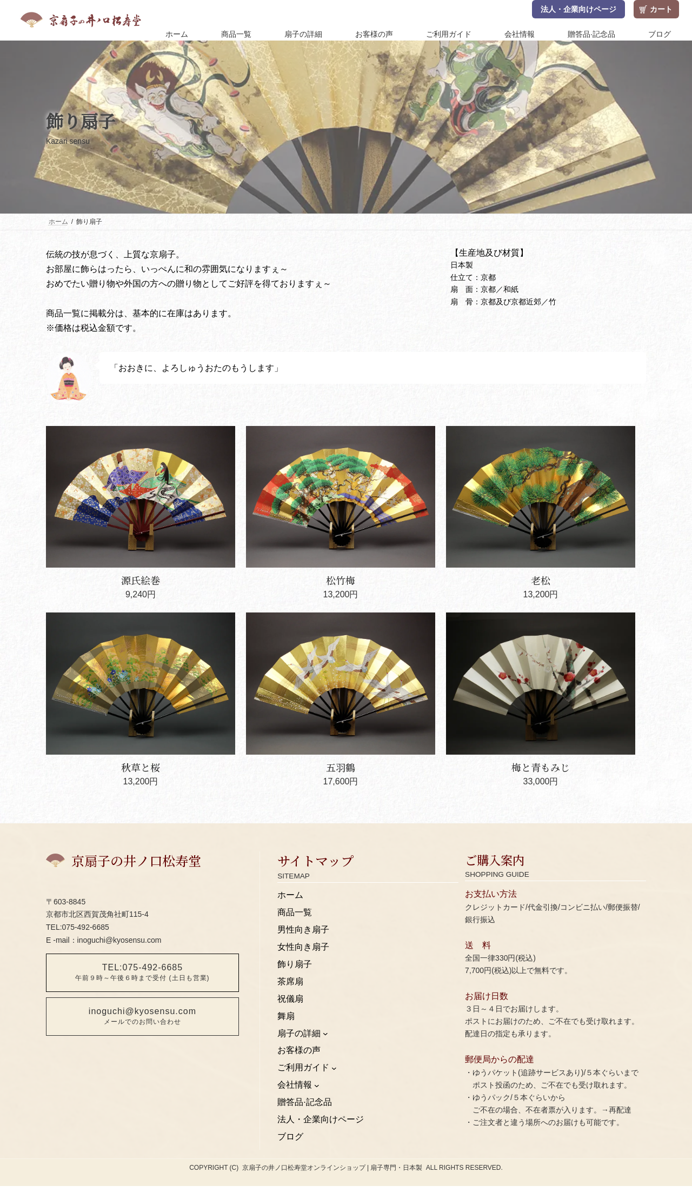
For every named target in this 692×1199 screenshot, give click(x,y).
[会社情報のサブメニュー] (317, 1085)
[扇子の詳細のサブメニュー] (325, 1033)
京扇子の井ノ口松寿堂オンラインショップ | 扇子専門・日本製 (332, 1167)
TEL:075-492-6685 (142, 972)
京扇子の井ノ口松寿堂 (136, 860)
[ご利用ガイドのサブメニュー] (334, 1068)
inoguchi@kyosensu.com (142, 1016)
